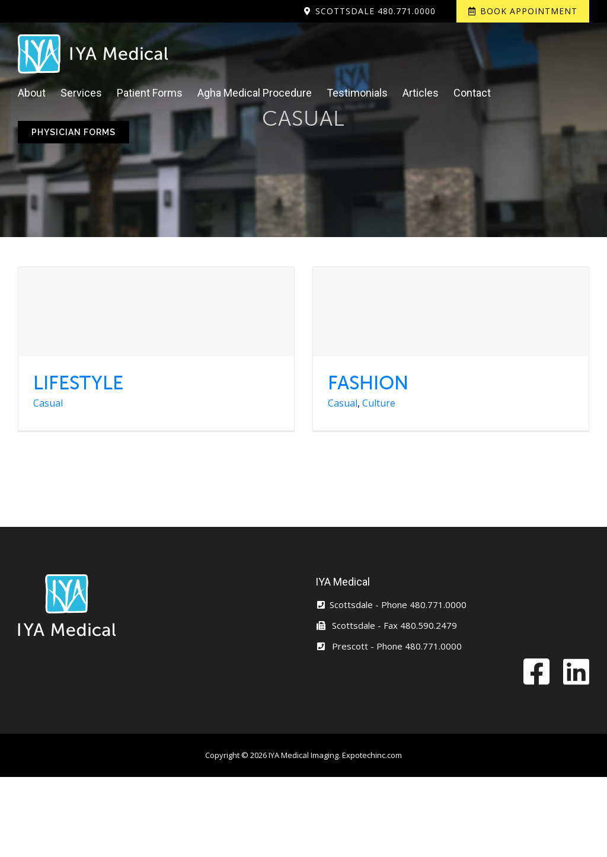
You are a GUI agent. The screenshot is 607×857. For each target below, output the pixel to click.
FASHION (368, 383)
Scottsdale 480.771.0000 (375, 11)
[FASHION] (451, 311)
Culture (378, 403)
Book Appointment (528, 11)
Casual (48, 403)
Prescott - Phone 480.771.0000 (388, 646)
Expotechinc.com (372, 755)
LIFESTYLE (78, 383)
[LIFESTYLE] (156, 311)
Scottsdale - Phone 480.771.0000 (391, 604)
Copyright (222, 755)
